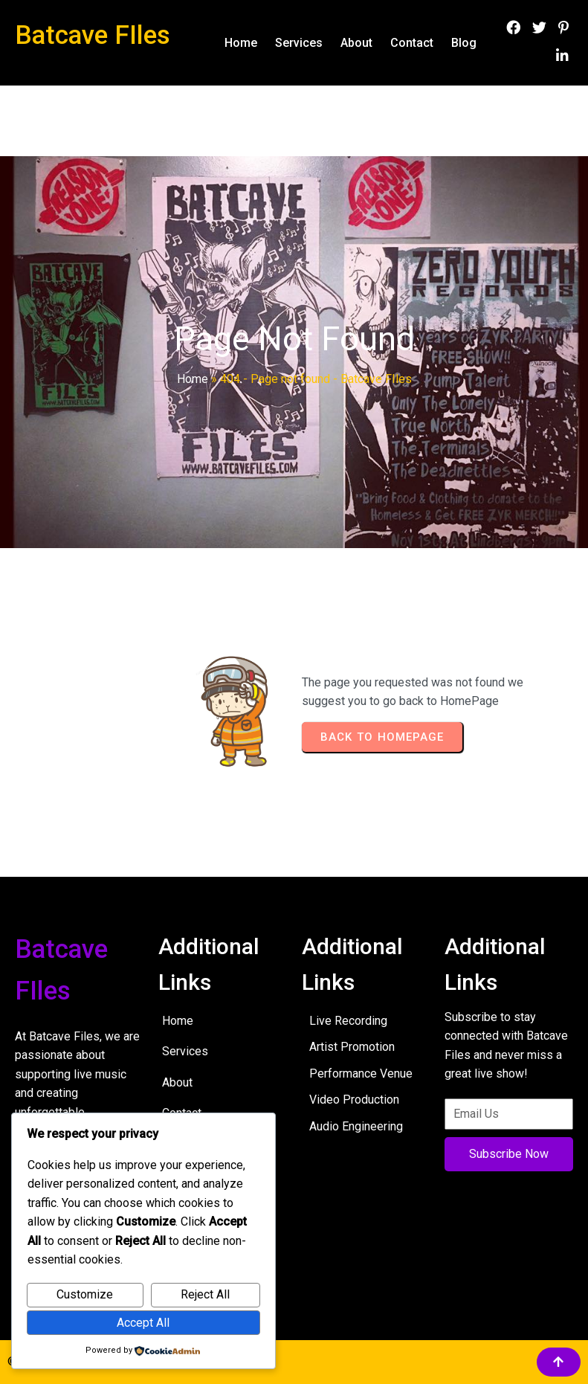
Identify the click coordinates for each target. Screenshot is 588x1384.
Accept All (143, 1323)
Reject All (205, 1294)
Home (192, 379)
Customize (84, 1294)
